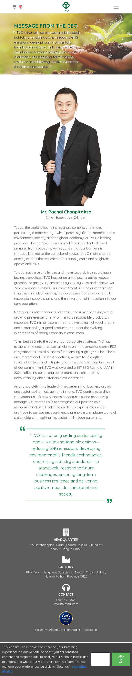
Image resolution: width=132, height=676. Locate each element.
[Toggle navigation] (116, 7)
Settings (100, 659)
